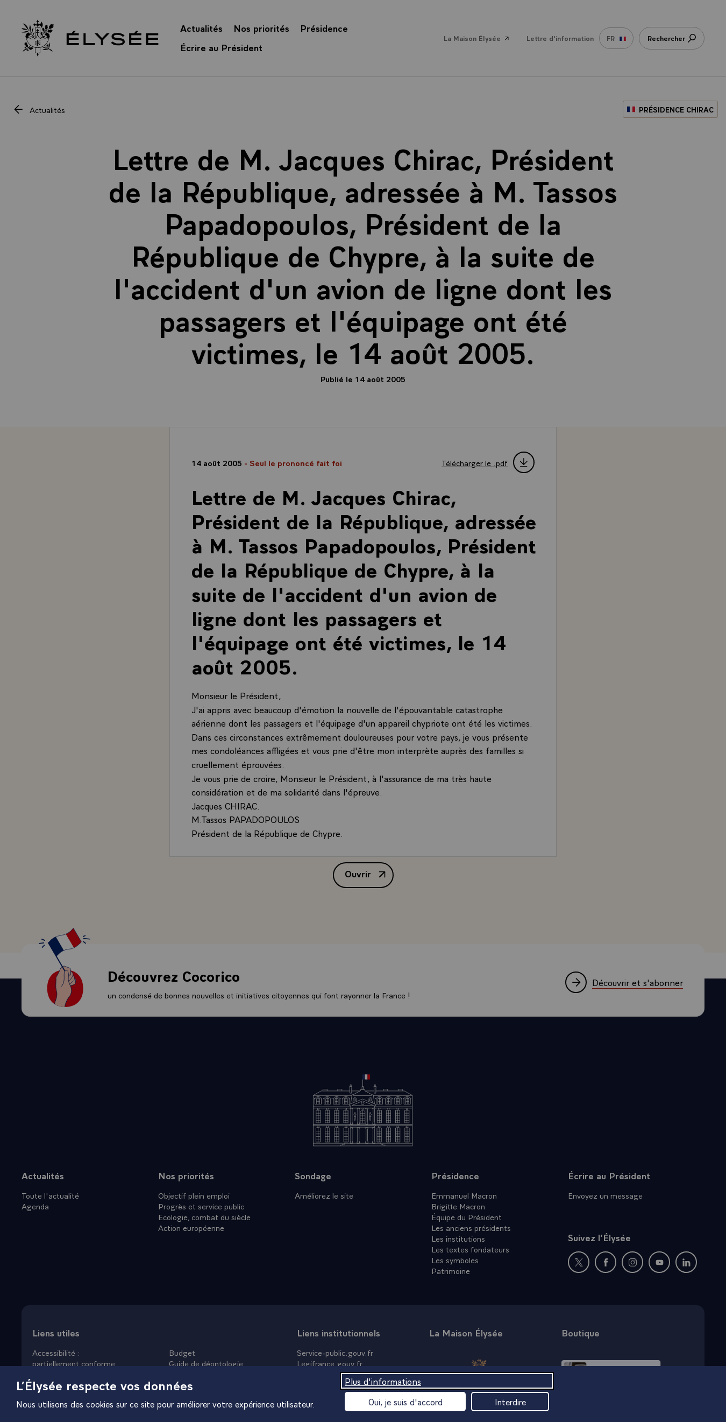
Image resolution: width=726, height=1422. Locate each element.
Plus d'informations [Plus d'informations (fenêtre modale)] (383, 1381)
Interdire (510, 1401)
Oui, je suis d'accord (405, 1401)
